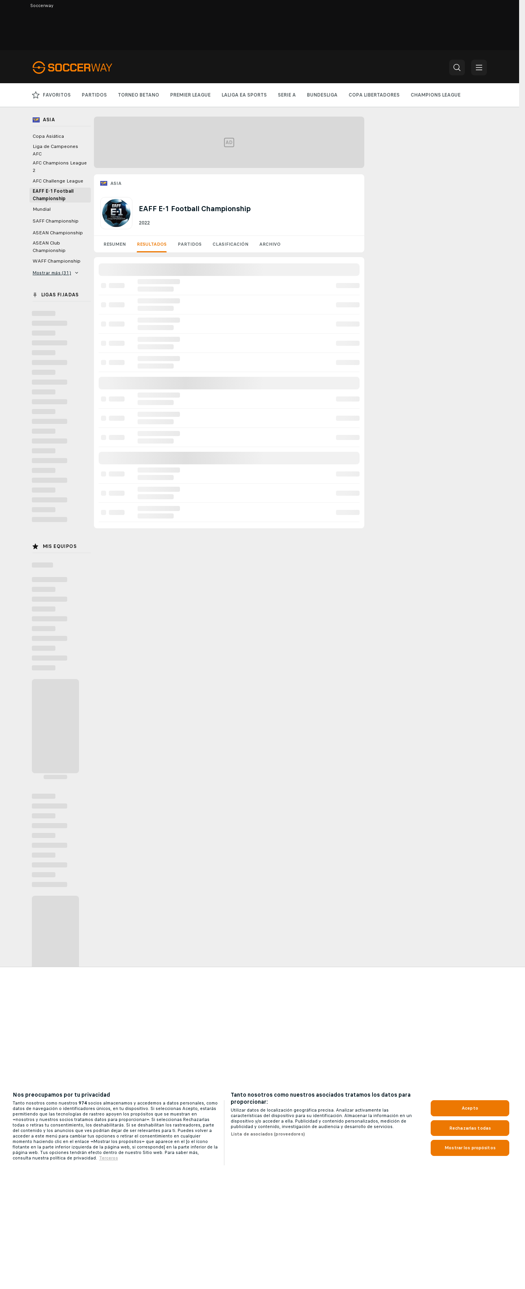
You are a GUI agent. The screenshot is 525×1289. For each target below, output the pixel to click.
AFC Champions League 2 (60, 166)
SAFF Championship (56, 221)
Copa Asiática (48, 136)
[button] (457, 67)
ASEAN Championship (58, 233)
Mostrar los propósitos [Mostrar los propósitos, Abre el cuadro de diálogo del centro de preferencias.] (470, 1147)
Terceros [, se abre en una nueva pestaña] (108, 1158)
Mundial (42, 209)
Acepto (470, 1108)
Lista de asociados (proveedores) (268, 1134)
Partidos (190, 244)
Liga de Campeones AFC (55, 150)
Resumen (114, 244)
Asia (116, 183)
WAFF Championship (57, 261)
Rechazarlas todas (470, 1128)
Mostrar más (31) (56, 273)
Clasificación (230, 244)
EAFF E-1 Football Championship (53, 195)
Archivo (270, 244)
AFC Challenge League (58, 181)
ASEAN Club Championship (49, 247)
